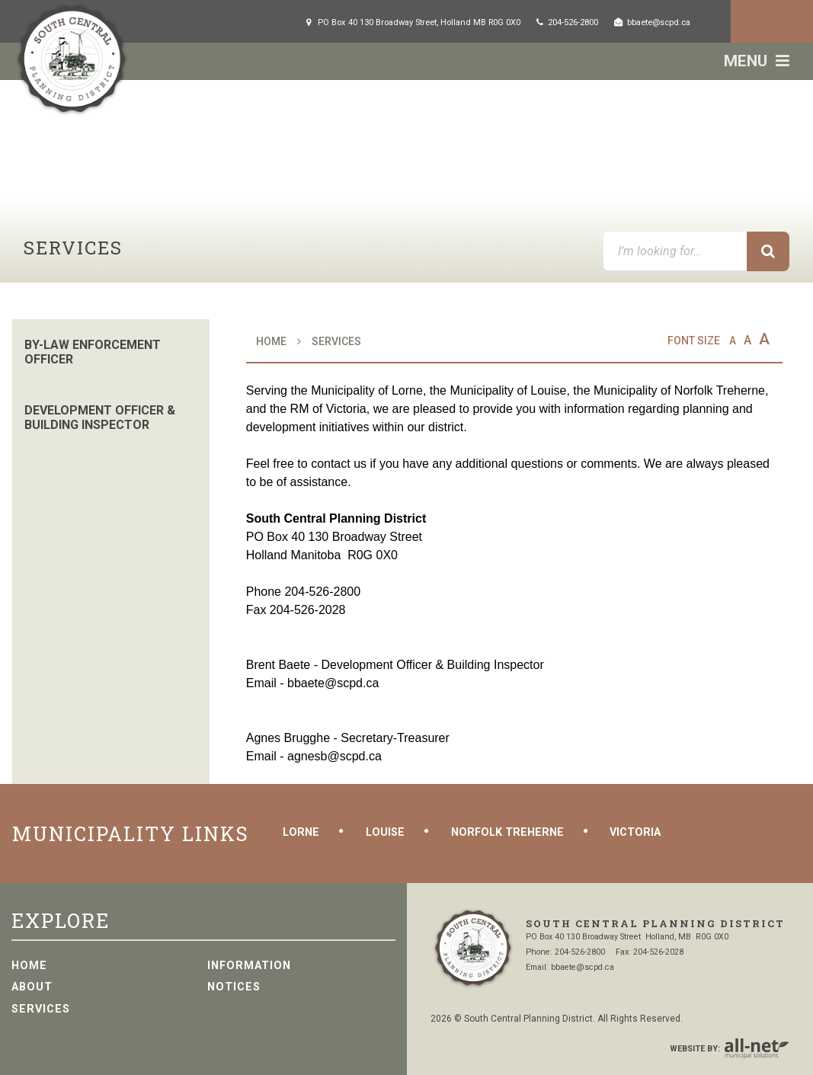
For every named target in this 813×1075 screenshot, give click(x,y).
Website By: (729, 1049)
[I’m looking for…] (696, 251)
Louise (385, 832)
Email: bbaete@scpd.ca (570, 967)
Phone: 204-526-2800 (565, 952)
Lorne (301, 832)
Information (249, 965)
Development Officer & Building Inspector (99, 417)
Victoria (635, 832)
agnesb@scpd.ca (334, 756)
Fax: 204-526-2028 (649, 952)
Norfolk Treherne (507, 832)
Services (336, 341)
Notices (234, 987)
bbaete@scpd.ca (333, 683)
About (32, 987)
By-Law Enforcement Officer (92, 352)
